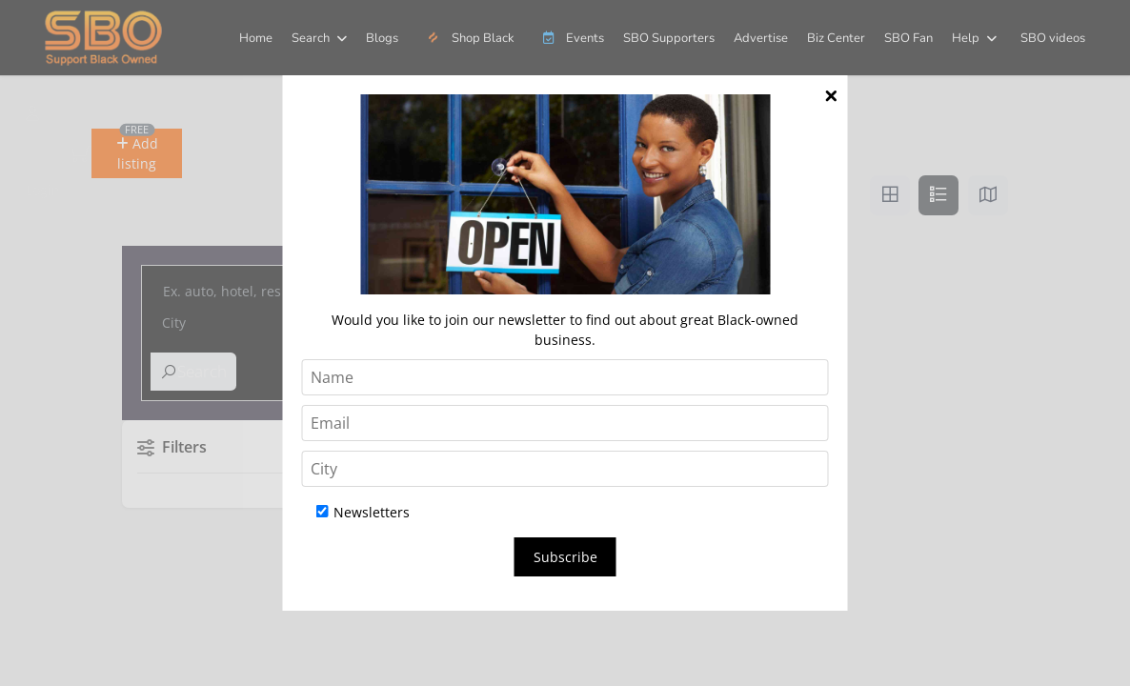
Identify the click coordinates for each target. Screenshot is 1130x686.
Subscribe (565, 557)
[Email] (565, 423)
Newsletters (363, 512)
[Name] (565, 377)
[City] (565, 469)
